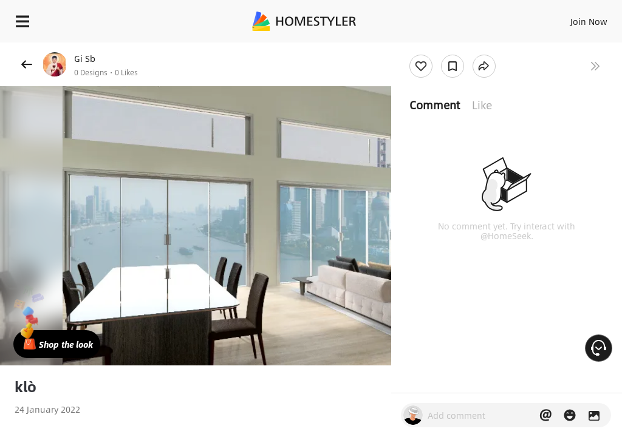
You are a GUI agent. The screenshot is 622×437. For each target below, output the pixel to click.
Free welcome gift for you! (466, 48)
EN (572, 18)
